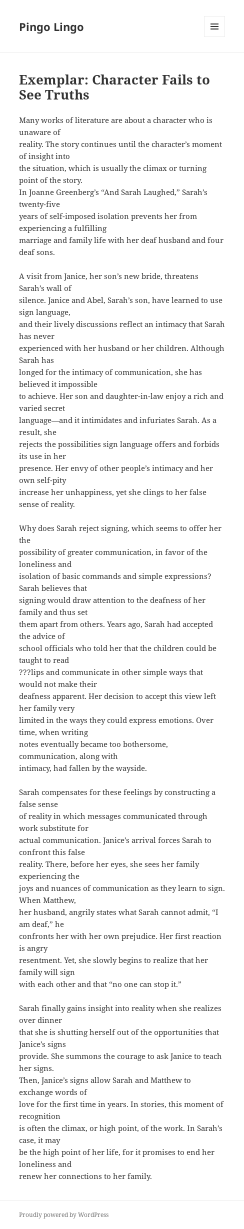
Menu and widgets (214, 36)
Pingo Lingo (51, 26)
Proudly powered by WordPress (63, 1214)
